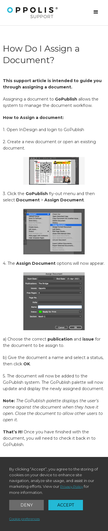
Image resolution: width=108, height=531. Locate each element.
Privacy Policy (71, 486)
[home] (32, 13)
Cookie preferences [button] (24, 519)
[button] (96, 12)
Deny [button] (26, 505)
